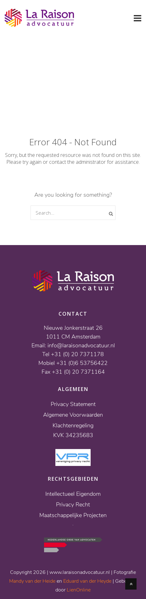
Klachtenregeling (73, 425)
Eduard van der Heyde (87, 581)
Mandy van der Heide (32, 581)
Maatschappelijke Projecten (73, 515)
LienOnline (79, 589)
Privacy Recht (73, 504)
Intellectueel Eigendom (73, 494)
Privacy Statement (73, 404)
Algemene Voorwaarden (73, 415)
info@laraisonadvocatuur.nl (81, 345)
